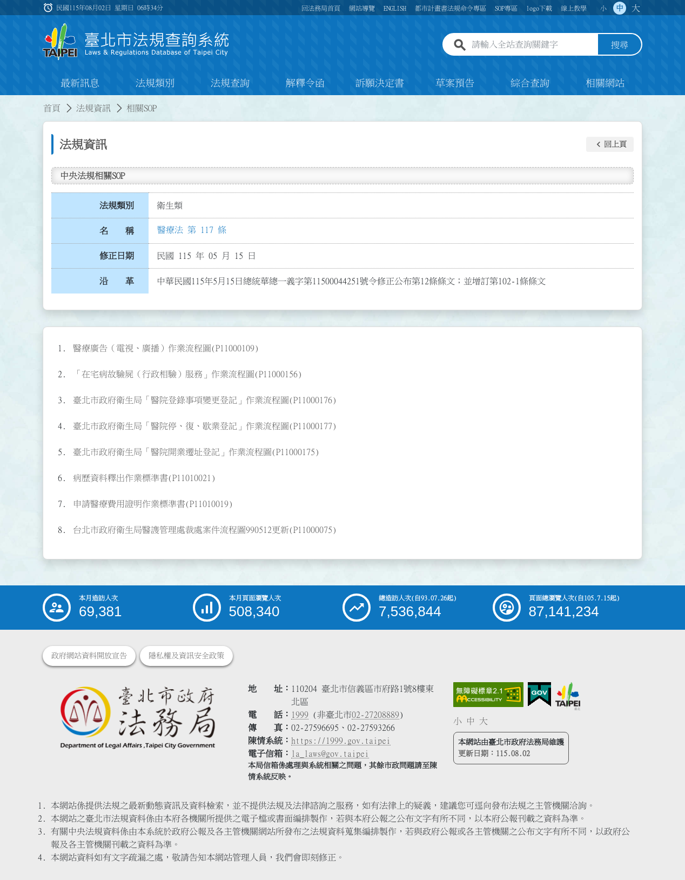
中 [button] (619, 8)
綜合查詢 (530, 83)
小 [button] (603, 8)
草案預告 (454, 83)
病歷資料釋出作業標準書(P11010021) (144, 478)
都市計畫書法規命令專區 (450, 8)
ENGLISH (395, 8)
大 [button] (636, 8)
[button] (610, 144)
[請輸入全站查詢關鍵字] (532, 45)
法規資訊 (93, 108)
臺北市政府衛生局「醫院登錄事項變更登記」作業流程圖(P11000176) (205, 400)
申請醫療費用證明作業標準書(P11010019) (153, 503)
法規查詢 (230, 83)
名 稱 (116, 230)
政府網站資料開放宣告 (89, 655)
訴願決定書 (379, 83)
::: (6, 101)
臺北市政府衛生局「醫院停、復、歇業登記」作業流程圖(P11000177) (205, 426)
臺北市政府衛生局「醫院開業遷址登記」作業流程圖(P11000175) (196, 452)
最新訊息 (80, 83)
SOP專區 (506, 8)
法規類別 (155, 83)
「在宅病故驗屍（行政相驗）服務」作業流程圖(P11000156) (187, 374)
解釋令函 (305, 83)
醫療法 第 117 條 (191, 229)
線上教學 (574, 8)
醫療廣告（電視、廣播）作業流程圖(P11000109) (166, 348)
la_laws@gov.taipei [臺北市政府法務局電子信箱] (330, 753)
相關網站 (605, 83)
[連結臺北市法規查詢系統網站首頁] (136, 42)
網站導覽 (362, 8)
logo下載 (539, 8)
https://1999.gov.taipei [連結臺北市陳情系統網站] (341, 740)
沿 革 (116, 281)
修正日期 (116, 255)
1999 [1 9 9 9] (299, 714)
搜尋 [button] (619, 45)
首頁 (52, 108)
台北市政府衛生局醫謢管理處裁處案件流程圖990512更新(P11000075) (205, 529)
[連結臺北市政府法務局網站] (137, 717)
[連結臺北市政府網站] (567, 696)
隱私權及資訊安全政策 (186, 655)
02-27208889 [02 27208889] (375, 714)
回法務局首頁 (320, 8)
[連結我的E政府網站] (539, 694)
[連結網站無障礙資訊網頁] (488, 694)
